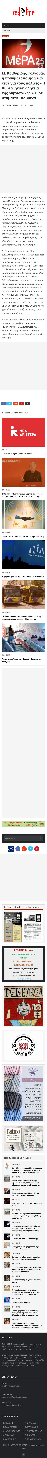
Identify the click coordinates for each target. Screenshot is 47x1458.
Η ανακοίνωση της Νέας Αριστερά (17, 454)
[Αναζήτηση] (23, 838)
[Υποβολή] (40, 838)
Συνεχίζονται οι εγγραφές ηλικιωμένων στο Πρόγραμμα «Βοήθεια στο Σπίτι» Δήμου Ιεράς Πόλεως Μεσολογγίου (27, 1170)
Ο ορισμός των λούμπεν (21, 1302)
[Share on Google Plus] (15, 403)
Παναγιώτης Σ (9, 1439)
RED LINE (7, 30)
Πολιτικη (6, 36)
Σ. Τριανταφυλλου (33, 1439)
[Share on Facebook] (4, 403)
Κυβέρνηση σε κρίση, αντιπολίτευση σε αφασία (23, 576)
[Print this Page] (27, 403)
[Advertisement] (23, 169)
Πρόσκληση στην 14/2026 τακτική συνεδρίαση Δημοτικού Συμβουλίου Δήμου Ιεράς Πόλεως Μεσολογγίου (25, 1313)
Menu (6, 25)
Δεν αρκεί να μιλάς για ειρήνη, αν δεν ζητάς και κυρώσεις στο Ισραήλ (26, 1258)
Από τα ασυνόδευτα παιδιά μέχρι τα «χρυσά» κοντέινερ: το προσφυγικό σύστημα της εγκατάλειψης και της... (26, 1183)
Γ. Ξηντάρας (30, 1423)
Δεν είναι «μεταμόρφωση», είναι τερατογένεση (23, 536)
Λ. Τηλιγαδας (8, 1435)
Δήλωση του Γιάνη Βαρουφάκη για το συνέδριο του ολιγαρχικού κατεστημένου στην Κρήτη (23, 495)
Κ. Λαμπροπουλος (33, 1431)
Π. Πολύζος (30, 1435)
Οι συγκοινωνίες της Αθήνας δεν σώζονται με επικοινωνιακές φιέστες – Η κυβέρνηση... (22, 617)
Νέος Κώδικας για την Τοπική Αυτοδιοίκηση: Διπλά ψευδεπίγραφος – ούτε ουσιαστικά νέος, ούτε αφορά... (27, 1325)
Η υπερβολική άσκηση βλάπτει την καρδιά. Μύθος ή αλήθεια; (25, 1248)
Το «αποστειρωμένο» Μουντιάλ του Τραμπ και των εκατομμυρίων (25, 1194)
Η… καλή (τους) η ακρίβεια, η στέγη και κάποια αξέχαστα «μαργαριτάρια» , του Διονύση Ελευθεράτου (27, 1269)
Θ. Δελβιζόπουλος (11, 1431)
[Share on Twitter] (9, 403)
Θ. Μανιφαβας (31, 1427)
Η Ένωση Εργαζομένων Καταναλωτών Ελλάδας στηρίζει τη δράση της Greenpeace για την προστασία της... (26, 1228)
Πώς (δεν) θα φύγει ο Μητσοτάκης (25, 1239)
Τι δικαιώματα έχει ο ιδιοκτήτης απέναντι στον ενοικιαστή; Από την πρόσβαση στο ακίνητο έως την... (25, 1292)
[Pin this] (21, 403)
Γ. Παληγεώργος (10, 1427)
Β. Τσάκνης (8, 1423)
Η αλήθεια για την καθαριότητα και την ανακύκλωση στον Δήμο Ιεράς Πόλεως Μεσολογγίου (27, 1216)
